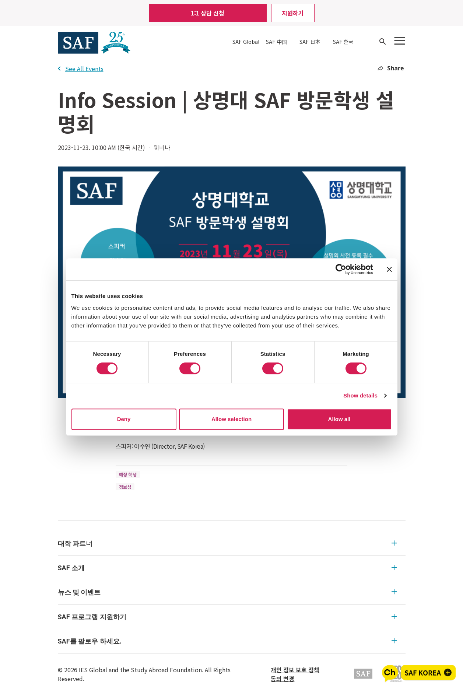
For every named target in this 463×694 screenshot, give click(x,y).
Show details (360, 395)
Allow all (339, 419)
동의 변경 (282, 678)
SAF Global (245, 41)
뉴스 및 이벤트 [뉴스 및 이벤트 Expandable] (227, 592)
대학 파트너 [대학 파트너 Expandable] (227, 543)
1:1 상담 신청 (207, 12)
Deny (124, 419)
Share (391, 68)
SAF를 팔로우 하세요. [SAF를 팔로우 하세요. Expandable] (227, 641)
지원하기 (293, 12)
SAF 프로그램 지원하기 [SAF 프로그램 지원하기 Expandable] (227, 617)
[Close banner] (389, 269)
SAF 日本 (309, 41)
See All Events (81, 68)
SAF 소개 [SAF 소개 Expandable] (227, 568)
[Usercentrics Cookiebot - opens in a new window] (341, 269)
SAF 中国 (276, 41)
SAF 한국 (343, 41)
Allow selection (231, 419)
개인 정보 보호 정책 (295, 669)
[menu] (232, 592)
